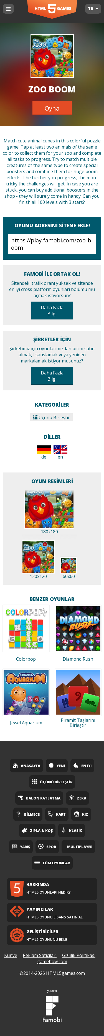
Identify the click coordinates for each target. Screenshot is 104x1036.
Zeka (77, 798)
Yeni (57, 765)
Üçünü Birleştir (51, 417)
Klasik (71, 830)
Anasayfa (26, 765)
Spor (47, 846)
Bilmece (28, 814)
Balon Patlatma (39, 798)
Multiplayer (79, 846)
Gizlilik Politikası (78, 955)
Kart (57, 814)
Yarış (21, 846)
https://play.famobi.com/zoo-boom (52, 244)
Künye (10, 955)
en (60, 452)
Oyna (52, 108)
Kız (81, 814)
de (44, 452)
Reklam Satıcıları (40, 955)
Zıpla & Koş (37, 830)
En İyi (82, 765)
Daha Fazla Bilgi (52, 310)
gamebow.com (52, 961)
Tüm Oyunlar (52, 862)
